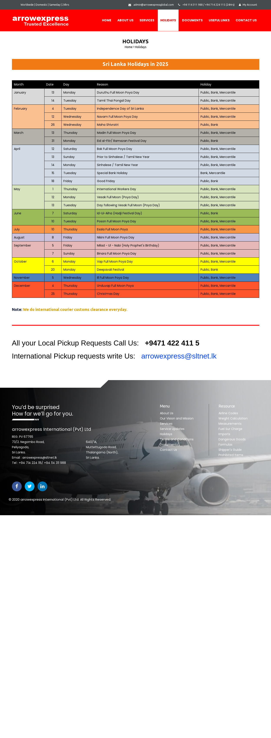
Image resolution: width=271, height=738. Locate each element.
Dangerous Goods (232, 439)
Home (106, 20)
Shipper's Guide (230, 450)
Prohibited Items (230, 455)
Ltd (76, 499)
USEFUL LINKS (219, 20)
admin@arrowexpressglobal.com (151, 4)
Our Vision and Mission (177, 418)
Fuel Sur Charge (230, 429)
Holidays (168, 20)
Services (147, 20)
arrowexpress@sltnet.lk (176, 356)
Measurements (229, 423)
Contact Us (246, 20)
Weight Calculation (233, 418)
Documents (169, 444)
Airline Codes (228, 413)
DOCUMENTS (192, 20)
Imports (224, 434)
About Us (125, 20)
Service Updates (172, 429)
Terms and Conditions (177, 439)
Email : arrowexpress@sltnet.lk (34, 457)
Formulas (225, 444)
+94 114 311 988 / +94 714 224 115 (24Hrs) (206, 4)
